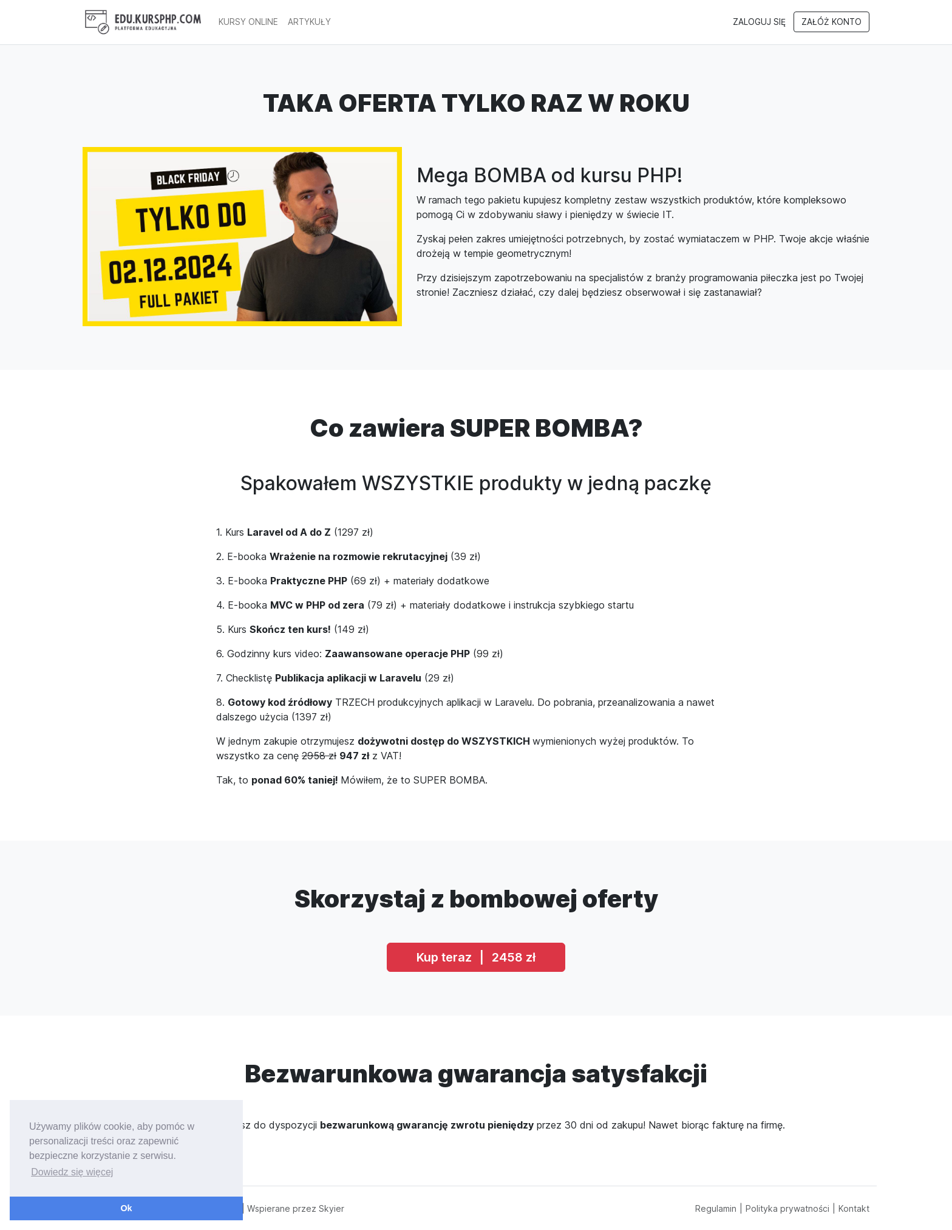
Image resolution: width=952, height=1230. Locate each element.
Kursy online (248, 22)
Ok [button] (126, 1208)
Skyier (331, 1208)
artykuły (309, 22)
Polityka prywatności (787, 1208)
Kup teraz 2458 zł (476, 957)
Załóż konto (831, 22)
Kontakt (853, 1208)
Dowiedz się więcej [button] (72, 1172)
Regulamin (715, 1208)
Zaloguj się (759, 22)
